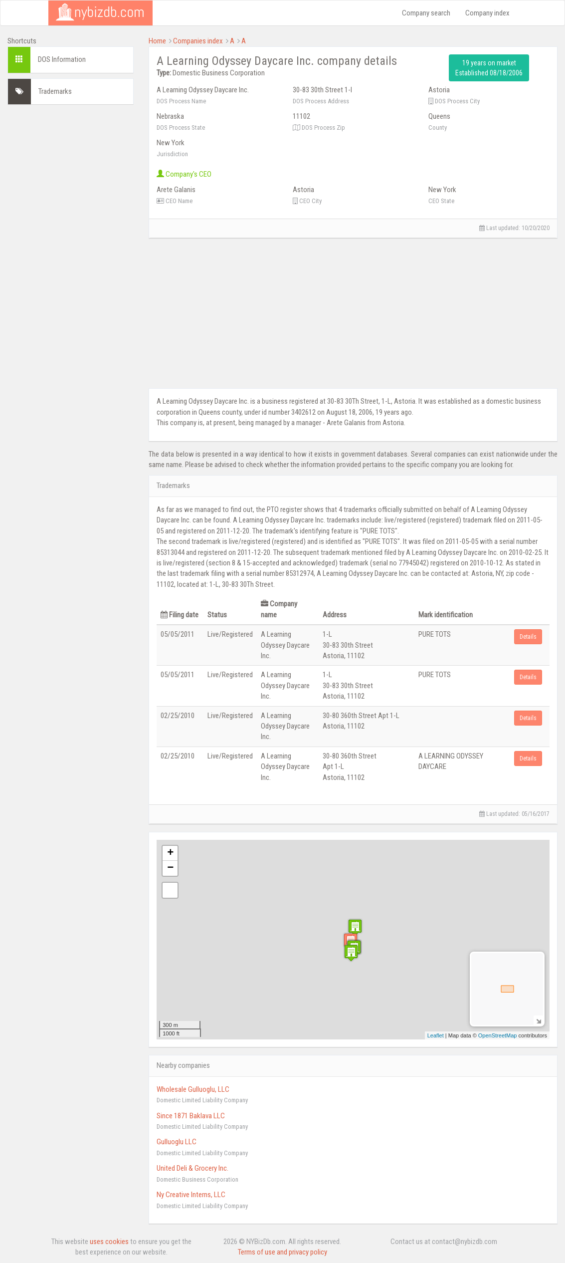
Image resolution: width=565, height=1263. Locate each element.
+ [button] (170, 853)
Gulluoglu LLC (176, 1141)
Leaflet (435, 1035)
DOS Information (62, 59)
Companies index (198, 40)
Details (528, 636)
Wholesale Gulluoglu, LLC (193, 1089)
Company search (426, 12)
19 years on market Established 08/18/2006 (489, 68)
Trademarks (55, 91)
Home (157, 40)
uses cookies (109, 1241)
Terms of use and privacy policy (282, 1252)
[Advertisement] (70, 262)
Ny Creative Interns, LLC (191, 1194)
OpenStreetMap (497, 1035)
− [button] (170, 868)
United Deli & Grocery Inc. (192, 1168)
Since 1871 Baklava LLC (191, 1115)
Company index (487, 12)
